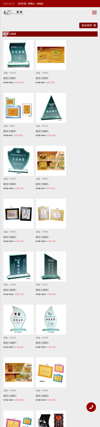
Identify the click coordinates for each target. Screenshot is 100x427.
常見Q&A (50, 406)
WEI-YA (81, 415)
